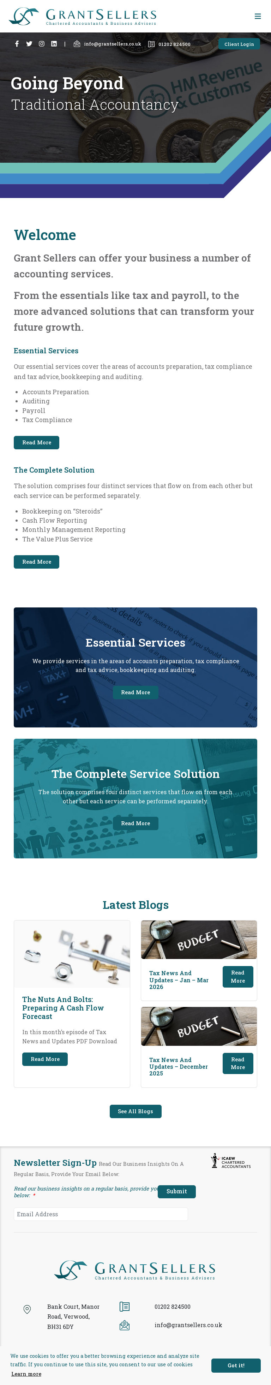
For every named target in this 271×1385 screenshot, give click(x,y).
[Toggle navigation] (258, 16)
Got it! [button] (236, 1365)
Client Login (239, 44)
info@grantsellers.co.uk (107, 43)
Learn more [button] (26, 1374)
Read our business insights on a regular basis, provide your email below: (95, 1192)
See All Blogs (135, 1111)
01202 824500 (169, 44)
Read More (36, 442)
